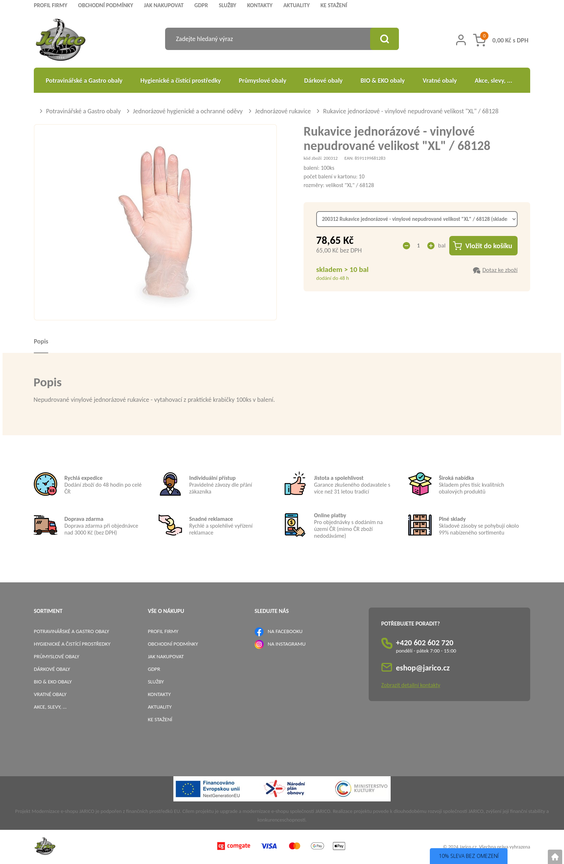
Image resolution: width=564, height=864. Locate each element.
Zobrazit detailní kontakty (410, 685)
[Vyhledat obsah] (384, 39)
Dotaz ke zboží (500, 270)
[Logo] (60, 41)
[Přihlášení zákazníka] (461, 40)
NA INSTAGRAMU (286, 644)
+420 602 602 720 (425, 642)
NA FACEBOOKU (285, 631)
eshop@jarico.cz (423, 668)
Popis (41, 341)
